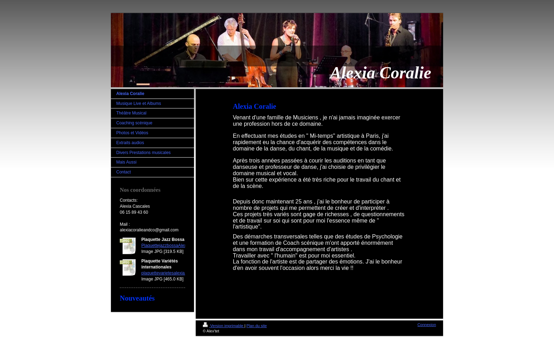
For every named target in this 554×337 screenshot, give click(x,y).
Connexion (426, 325)
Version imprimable (223, 326)
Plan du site (257, 326)
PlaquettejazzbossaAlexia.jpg (168, 245)
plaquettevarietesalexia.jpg (166, 273)
